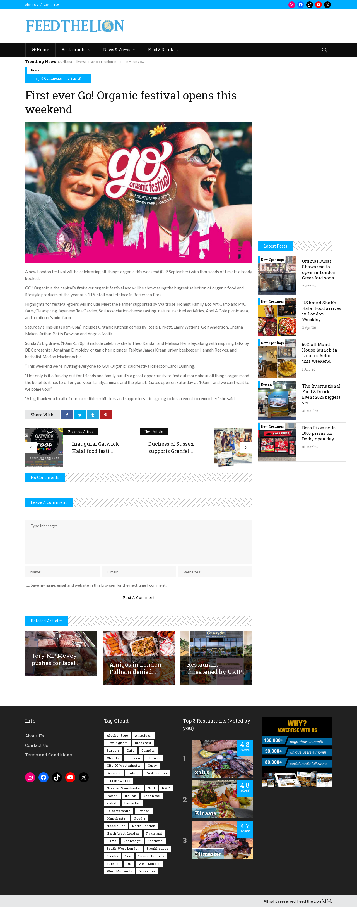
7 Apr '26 (309, 286)
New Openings (272, 259)
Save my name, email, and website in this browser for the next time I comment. (99, 585)
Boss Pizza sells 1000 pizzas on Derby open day (319, 433)
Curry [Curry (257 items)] (152, 765)
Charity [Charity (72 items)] (113, 758)
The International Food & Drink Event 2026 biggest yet (321, 394)
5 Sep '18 (74, 78)
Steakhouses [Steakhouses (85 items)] (157, 848)
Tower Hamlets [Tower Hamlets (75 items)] (151, 856)
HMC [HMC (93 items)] (166, 788)
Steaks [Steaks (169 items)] (112, 856)
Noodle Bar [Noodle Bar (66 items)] (116, 826)
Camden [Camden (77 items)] (148, 750)
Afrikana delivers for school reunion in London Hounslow (101, 62)
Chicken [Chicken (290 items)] (133, 758)
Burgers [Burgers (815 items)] (113, 750)
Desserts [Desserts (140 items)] (114, 773)
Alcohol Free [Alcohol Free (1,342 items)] (117, 735)
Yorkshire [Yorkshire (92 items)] (147, 871)
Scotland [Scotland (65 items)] (155, 841)
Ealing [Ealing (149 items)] (133, 773)
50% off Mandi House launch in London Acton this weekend (319, 352)
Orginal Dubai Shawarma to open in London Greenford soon (319, 269)
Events (266, 384)
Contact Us (52, 4)
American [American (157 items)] (143, 735)
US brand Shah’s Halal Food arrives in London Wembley (321, 311)
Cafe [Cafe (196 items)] (130, 750)
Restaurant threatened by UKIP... (216, 668)
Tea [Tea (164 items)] (128, 856)
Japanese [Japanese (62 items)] (151, 796)
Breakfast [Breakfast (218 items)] (143, 743)
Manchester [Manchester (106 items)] (117, 818)
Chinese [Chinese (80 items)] (154, 758)
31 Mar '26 (310, 411)
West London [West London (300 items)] (150, 863)
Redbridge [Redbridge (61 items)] (132, 841)
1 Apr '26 (308, 369)
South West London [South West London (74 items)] (123, 848)
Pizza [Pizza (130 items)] (112, 841)
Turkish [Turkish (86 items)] (113, 863)
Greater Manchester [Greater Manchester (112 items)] (124, 788)
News (35, 70)
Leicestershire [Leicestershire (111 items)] (119, 811)
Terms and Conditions (48, 755)
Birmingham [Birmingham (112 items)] (117, 743)
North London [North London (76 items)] (143, 826)
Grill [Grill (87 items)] (151, 788)
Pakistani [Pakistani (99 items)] (154, 833)
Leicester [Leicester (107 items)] (132, 803)
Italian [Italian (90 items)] (130, 796)
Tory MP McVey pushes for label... (56, 659)
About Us (31, 4)
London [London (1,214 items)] (144, 811)
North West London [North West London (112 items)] (123, 833)
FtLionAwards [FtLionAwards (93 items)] (118, 780)
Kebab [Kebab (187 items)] (112, 803)
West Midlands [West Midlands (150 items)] (119, 871)
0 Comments (51, 78)
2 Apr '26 (309, 327)
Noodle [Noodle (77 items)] (140, 818)
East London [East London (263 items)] (156, 773)
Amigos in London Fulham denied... (135, 668)
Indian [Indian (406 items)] (112, 796)
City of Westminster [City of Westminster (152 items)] (124, 765)
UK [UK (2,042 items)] (129, 863)
